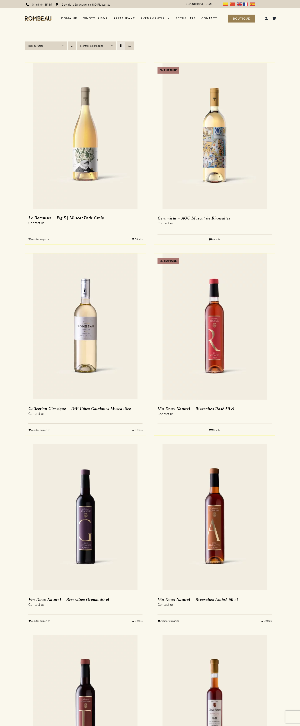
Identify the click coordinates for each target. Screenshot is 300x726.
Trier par (35, 45)
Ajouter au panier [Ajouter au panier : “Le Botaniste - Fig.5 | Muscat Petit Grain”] (40, 239)
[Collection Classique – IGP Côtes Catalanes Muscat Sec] (85, 326)
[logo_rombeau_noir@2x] (38, 18)
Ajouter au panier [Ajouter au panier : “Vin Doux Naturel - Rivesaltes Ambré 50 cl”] (169, 620)
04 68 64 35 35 (42, 4)
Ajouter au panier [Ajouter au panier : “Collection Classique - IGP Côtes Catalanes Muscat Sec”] (40, 429)
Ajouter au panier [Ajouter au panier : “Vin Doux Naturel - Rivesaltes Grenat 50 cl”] (40, 620)
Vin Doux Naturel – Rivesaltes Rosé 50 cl (196, 409)
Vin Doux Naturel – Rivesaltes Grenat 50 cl (68, 600)
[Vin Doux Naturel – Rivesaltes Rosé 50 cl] (214, 326)
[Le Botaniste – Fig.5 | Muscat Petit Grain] (85, 136)
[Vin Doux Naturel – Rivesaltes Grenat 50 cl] (85, 517)
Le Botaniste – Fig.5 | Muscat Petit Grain (66, 218)
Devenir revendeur (198, 3)
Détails (138, 239)
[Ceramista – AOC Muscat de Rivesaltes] (214, 136)
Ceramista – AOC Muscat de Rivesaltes (194, 218)
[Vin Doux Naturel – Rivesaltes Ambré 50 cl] (214, 517)
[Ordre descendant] (72, 45)
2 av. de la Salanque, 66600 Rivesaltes (86, 4)
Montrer (91, 45)
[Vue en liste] (129, 46)
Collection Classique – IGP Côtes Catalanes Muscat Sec (79, 409)
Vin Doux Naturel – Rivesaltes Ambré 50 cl (198, 600)
